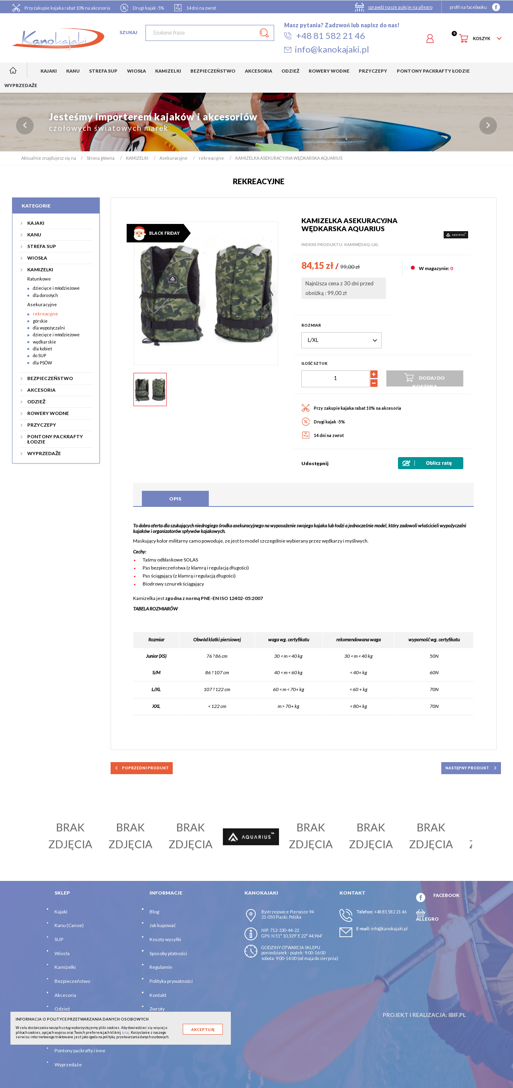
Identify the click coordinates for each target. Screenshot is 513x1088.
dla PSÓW (42, 362)
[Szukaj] (209, 33)
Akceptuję (202, 1029)
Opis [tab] (175, 499)
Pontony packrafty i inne (80, 1051)
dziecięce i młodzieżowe (56, 288)
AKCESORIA (41, 389)
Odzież (62, 1009)
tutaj (125, 1032)
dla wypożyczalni (49, 328)
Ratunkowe (39, 279)
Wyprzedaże (68, 1065)
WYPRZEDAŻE (44, 453)
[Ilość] (335, 379)
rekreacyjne (45, 314)
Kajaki (61, 912)
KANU (34, 234)
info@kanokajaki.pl (389, 928)
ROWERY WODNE (48, 413)
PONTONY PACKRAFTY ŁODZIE (55, 439)
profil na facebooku (468, 7)
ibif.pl (457, 1014)
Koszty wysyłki (165, 940)
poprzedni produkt (142, 768)
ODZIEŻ (36, 401)
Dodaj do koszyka (424, 379)
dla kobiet (42, 349)
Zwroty (157, 1009)
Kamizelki (65, 967)
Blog (154, 912)
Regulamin (160, 967)
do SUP (39, 355)
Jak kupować (162, 926)
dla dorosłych (45, 295)
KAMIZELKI (40, 269)
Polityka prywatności (171, 981)
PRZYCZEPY (41, 424)
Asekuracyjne (42, 304)
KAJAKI (35, 223)
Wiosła (62, 953)
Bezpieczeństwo (72, 981)
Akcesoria (65, 995)
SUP (59, 940)
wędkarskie (44, 341)
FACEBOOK (446, 895)
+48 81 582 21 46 (390, 911)
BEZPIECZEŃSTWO (50, 378)
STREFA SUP (41, 246)
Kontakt (157, 995)
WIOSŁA (37, 257)
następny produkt (471, 768)
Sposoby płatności (168, 953)
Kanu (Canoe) (69, 926)
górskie (40, 320)
